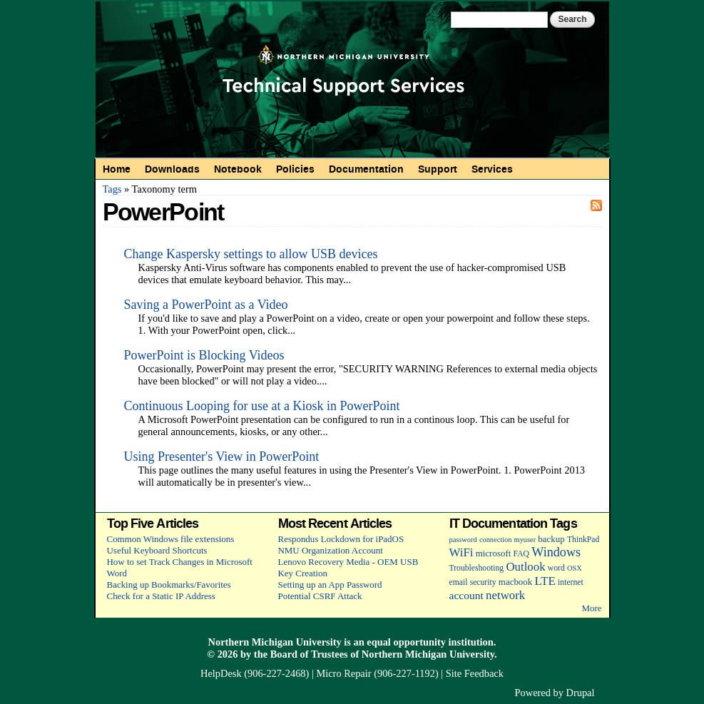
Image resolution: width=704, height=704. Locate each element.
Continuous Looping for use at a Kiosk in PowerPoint (262, 406)
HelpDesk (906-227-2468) (254, 673)
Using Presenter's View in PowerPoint (222, 456)
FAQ (521, 553)
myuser (525, 540)
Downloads (172, 169)
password (463, 540)
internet (570, 582)
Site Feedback (475, 673)
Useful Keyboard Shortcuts (157, 550)
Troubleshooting (476, 568)
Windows (556, 552)
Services (492, 169)
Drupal (580, 692)
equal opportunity (406, 642)
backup (551, 539)
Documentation (366, 169)
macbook (515, 581)
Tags (112, 189)
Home (117, 169)
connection (495, 540)
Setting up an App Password (330, 584)
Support (437, 169)
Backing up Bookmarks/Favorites (169, 584)
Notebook (238, 169)
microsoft (493, 553)
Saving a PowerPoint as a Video (206, 304)
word (556, 568)
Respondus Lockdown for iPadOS (341, 539)
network (505, 595)
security (483, 582)
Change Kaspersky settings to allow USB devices (251, 254)
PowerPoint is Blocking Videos (204, 355)
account (466, 595)
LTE (545, 581)
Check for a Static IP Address (161, 596)
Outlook (525, 566)
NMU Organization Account (330, 550)
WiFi (461, 552)
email (458, 582)
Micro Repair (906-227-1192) (377, 673)
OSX (574, 568)
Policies (295, 169)
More (591, 608)
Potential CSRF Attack (320, 596)
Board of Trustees (309, 654)
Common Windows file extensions (171, 539)
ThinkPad (583, 539)
